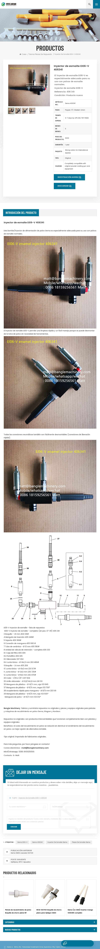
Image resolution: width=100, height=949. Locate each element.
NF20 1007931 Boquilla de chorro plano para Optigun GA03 (48, 911)
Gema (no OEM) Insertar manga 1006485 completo (80, 911)
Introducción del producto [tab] (21, 212)
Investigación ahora (68, 177)
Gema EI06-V (22, 842)
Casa (23, 54)
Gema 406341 (37, 842)
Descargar (63, 185)
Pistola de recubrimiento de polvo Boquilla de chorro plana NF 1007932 (18, 911)
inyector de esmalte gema (57, 842)
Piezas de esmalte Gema (81, 842)
